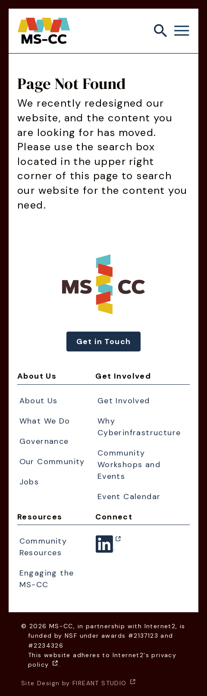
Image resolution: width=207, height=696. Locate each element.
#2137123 (143, 635)
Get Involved (123, 376)
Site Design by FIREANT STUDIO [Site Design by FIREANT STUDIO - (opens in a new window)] (78, 683)
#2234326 (45, 645)
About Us (36, 376)
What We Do (44, 421)
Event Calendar (129, 496)
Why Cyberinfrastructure (139, 427)
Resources (40, 517)
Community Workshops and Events (128, 464)
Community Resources (43, 547)
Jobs (29, 482)
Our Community (52, 461)
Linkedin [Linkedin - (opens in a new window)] (105, 549)
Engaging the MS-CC (46, 579)
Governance (44, 441)
